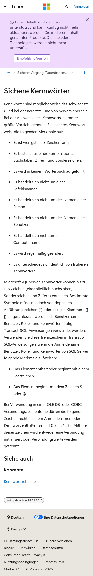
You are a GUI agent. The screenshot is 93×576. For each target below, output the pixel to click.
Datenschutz (51, 547)
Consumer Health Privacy (23, 555)
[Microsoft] (46, 6)
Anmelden (81, 6)
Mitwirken (27, 547)
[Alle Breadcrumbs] (8, 73)
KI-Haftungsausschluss (21, 540)
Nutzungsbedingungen (21, 561)
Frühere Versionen (58, 540)
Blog (7, 547)
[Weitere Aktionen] (84, 73)
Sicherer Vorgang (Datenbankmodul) (43, 72)
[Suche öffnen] (67, 6)
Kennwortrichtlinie (20, 481)
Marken (10, 569)
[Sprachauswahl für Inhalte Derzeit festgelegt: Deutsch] (15, 517)
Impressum (53, 561)
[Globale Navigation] (5, 6)
